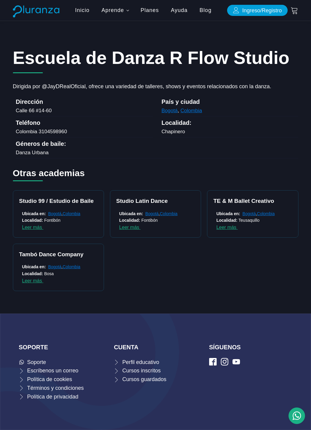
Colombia (191, 110)
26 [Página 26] (218, 267)
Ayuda (179, 10)
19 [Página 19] (176, 267)
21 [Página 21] (188, 267)
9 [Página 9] (158, 267)
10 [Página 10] (164, 267)
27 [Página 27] (224, 267)
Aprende (113, 10)
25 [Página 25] (212, 267)
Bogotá (169, 110)
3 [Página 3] (122, 267)
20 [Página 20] (182, 267)
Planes (150, 10)
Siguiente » (230, 267)
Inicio (82, 10)
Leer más (32, 227)
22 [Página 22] (194, 267)
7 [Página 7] (146, 267)
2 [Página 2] (116, 267)
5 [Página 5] (134, 267)
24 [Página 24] (206, 267)
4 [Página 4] (128, 267)
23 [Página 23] (200, 267)
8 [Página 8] (152, 267)
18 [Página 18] (170, 267)
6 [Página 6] (140, 267)
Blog (206, 10)
